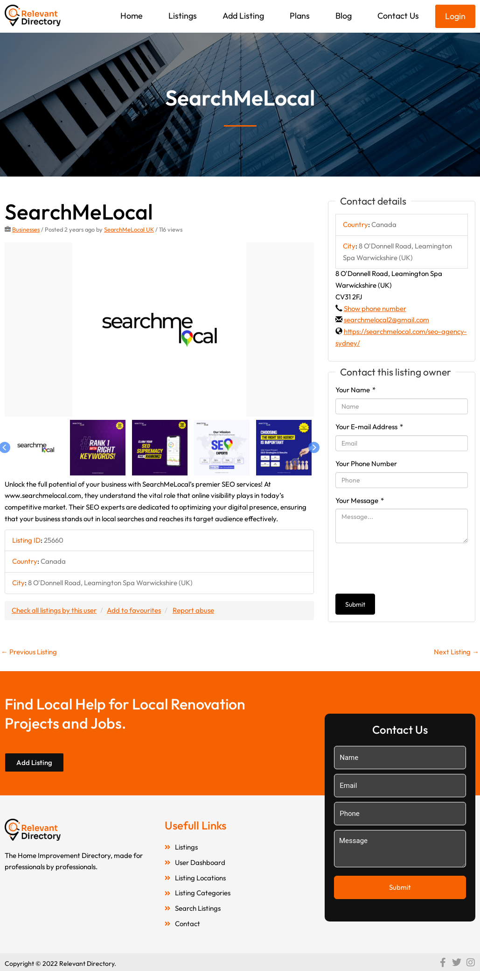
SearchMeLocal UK (129, 229)
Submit (355, 604)
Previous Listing (29, 651)
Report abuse (193, 610)
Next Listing (456, 651)
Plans (300, 15)
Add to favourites (134, 610)
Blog (343, 15)
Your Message (359, 500)
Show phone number (375, 308)
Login (455, 16)
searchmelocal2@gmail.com (386, 319)
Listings (182, 15)
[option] (159, 329)
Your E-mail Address (369, 426)
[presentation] (406, 568)
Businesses (26, 229)
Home (131, 15)
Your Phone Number (366, 463)
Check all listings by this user (54, 610)
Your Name (355, 389)
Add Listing (243, 15)
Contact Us (398, 15)
